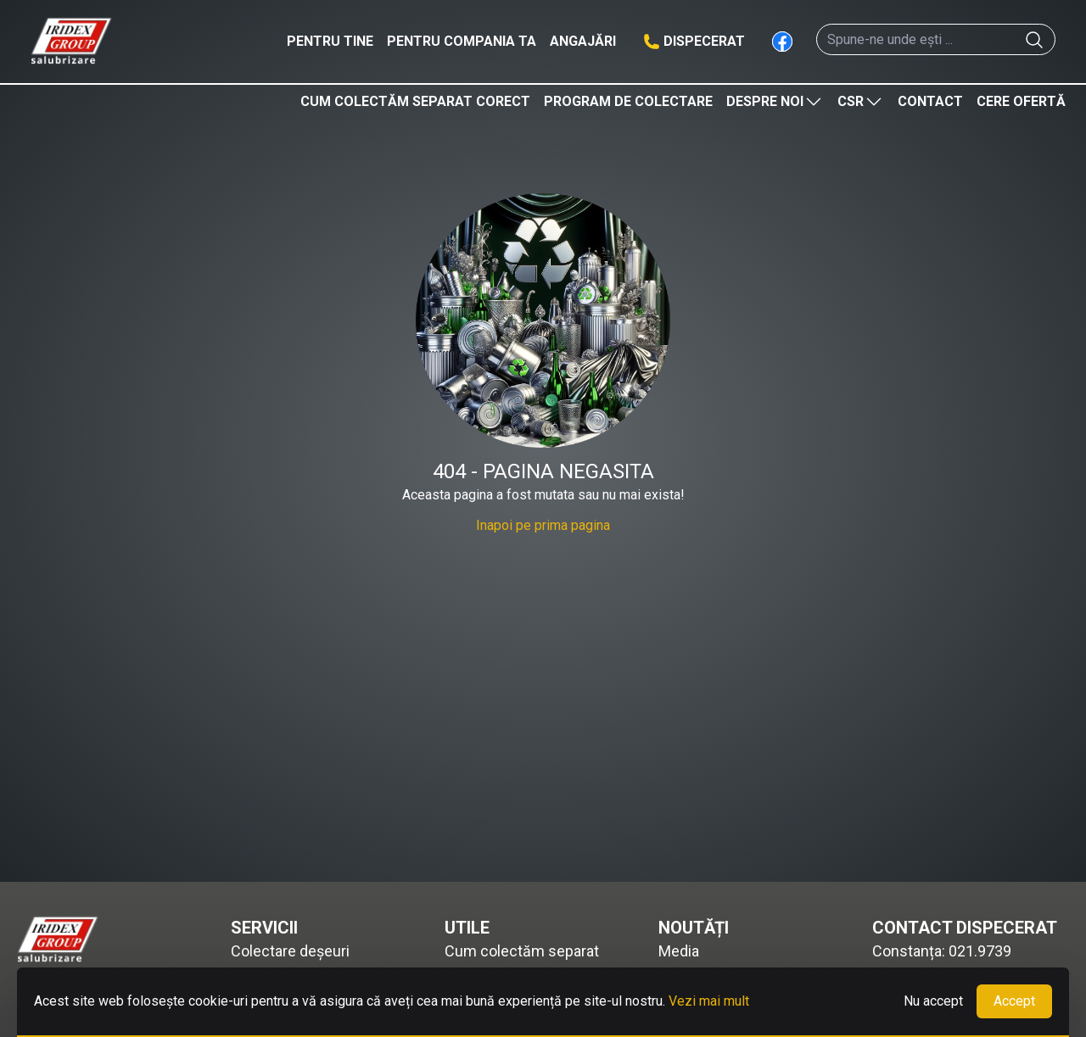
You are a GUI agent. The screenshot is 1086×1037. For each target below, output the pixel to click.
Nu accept (933, 1001)
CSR (860, 102)
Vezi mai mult (709, 1001)
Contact (930, 101)
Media (678, 951)
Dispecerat (704, 41)
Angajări (583, 41)
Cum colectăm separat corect (415, 101)
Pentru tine (330, 41)
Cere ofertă (1021, 101)
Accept (1014, 1001)
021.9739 (980, 951)
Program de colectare (628, 101)
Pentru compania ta (461, 41)
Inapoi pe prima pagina (543, 525)
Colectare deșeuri (290, 951)
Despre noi (775, 102)
